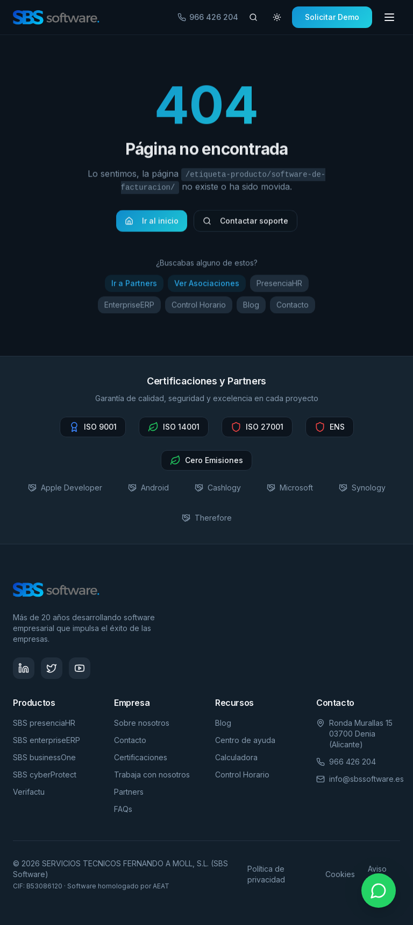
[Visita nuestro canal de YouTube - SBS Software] (79, 668)
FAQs (123, 809)
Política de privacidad (266, 874)
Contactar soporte (245, 223)
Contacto (292, 307)
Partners (129, 791)
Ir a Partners (134, 286)
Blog (251, 307)
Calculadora (236, 757)
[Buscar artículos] (253, 17)
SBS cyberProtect (44, 774)
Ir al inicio (152, 223)
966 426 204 (207, 17)
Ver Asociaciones (206, 286)
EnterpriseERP (129, 307)
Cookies (340, 874)
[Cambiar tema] (277, 17)
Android (148, 487)
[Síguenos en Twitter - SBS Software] (51, 668)
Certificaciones (140, 757)
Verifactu (29, 791)
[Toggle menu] (389, 17)
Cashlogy (218, 487)
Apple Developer (65, 487)
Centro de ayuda (245, 740)
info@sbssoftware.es (366, 778)
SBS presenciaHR (44, 722)
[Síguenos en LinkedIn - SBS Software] (23, 668)
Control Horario (199, 307)
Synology (362, 487)
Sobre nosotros (141, 722)
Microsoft (290, 487)
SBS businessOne (44, 757)
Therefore (207, 517)
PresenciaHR (279, 286)
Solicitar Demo (332, 17)
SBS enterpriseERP (46, 740)
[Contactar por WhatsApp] (378, 890)
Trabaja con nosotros (152, 774)
